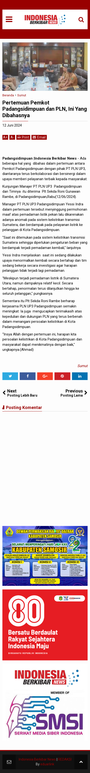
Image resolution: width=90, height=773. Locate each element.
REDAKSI (65, 759)
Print (23, 137)
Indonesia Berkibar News (37, 759)
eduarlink (47, 764)
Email (39, 137)
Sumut (82, 366)
